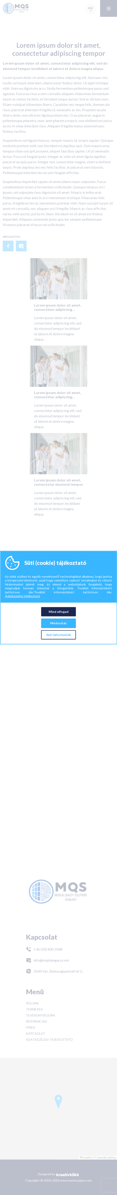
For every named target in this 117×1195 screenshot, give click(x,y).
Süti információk (58, 635)
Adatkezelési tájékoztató (22, 596)
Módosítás (58, 623)
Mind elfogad (59, 612)
